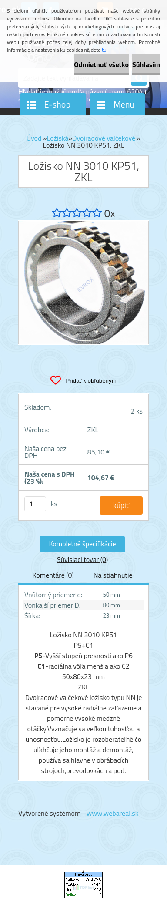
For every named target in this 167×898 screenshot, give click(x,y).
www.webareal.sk (113, 813)
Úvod (34, 138)
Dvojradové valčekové (104, 138)
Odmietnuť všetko (101, 64)
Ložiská (58, 138)
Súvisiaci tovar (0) (82, 559)
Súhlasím (146, 64)
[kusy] (35, 503)
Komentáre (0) (52, 575)
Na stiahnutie (113, 575)
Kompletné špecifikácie (82, 543)
